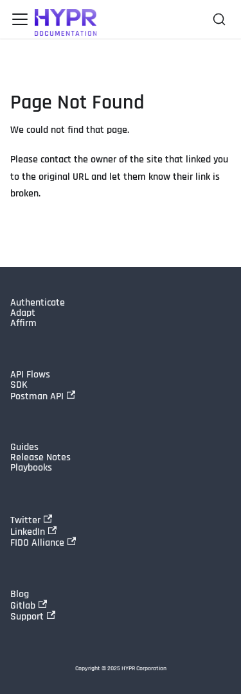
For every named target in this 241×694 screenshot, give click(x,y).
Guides (24, 447)
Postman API (42, 396)
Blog (19, 594)
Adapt (22, 313)
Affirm (23, 323)
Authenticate (37, 303)
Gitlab (28, 605)
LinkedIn (33, 531)
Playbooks (31, 468)
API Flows (30, 375)
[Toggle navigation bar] (20, 19)
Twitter (31, 520)
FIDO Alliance (43, 542)
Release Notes (40, 458)
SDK (19, 385)
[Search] (219, 19)
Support (32, 616)
